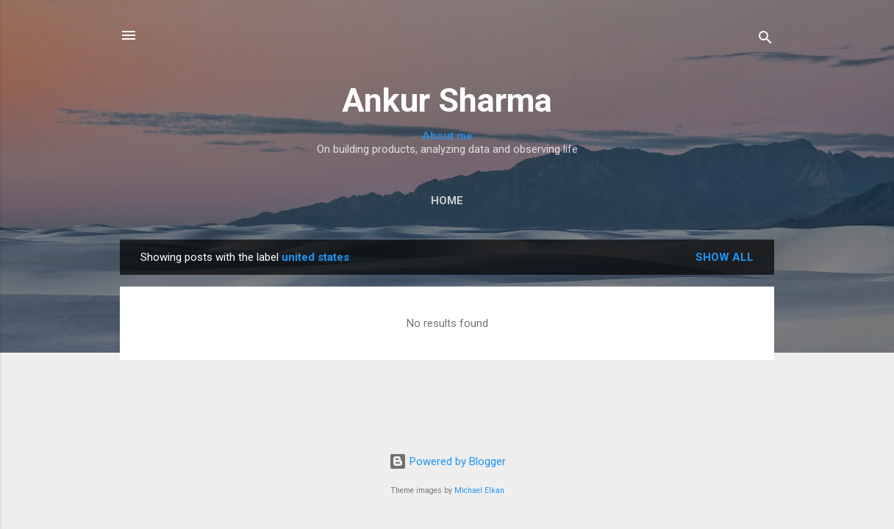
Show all (724, 257)
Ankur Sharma (447, 100)
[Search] (765, 40)
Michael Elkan (479, 490)
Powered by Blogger (447, 461)
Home (447, 200)
